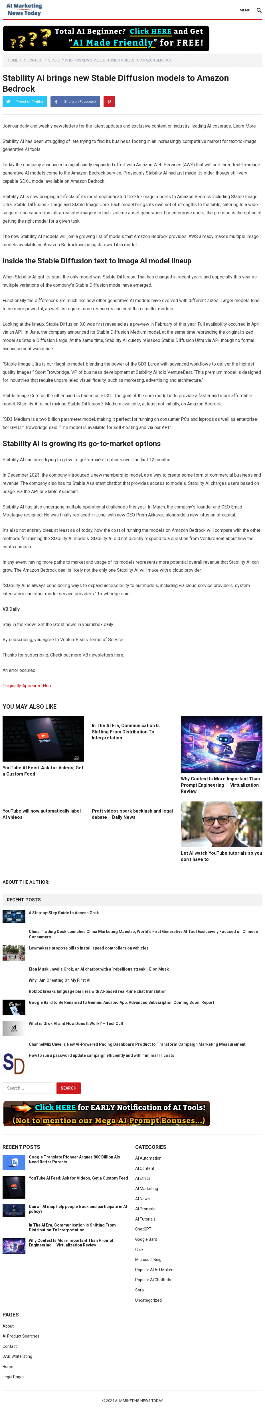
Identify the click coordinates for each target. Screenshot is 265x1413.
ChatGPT (143, 1229)
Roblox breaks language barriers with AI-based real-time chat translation (98, 991)
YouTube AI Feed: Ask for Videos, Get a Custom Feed (78, 1178)
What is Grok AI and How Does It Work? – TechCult (76, 1023)
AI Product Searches (21, 1336)
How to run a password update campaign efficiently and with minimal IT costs (101, 1055)
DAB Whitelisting (17, 1356)
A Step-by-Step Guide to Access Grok (64, 912)
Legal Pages (14, 1377)
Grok (139, 1249)
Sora (139, 1290)
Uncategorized (148, 1300)
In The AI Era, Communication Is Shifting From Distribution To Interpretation (126, 732)
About (8, 1326)
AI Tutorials (145, 1219)
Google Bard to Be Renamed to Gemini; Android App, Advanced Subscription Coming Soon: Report (121, 1002)
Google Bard (146, 1239)
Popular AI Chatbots (153, 1279)
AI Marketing (146, 1188)
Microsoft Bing (148, 1259)
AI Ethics (143, 1178)
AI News (142, 1199)
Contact (10, 1346)
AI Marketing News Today (139, 1400)
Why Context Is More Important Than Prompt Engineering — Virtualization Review (220, 785)
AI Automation (148, 1158)
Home (13, 60)
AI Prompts (145, 1209)
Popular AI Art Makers (155, 1270)
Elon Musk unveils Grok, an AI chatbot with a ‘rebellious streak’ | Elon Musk (99, 969)
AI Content (33, 60)
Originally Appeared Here (27, 685)
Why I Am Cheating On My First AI (59, 980)
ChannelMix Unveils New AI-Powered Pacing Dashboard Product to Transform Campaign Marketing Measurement (137, 1044)
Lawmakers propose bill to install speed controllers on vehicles (89, 948)
